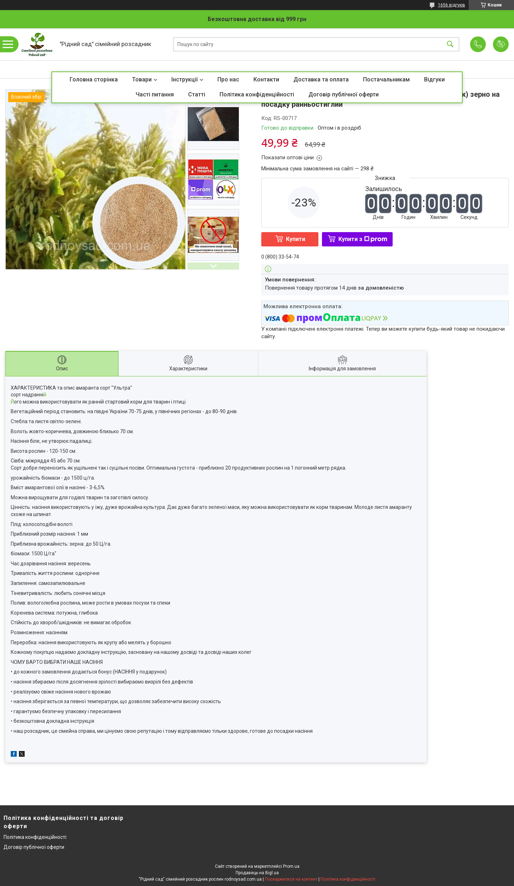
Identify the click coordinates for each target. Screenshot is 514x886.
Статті (196, 94)
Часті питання (155, 94)
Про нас (228, 79)
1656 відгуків (451, 4)
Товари (142, 79)
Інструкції (184, 79)
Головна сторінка (94, 79)
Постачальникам (386, 79)
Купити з (362, 239)
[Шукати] (450, 44)
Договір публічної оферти (343, 94)
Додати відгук (501, 44)
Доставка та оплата (321, 79)
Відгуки (434, 79)
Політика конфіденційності (257, 94)
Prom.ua (291, 866)
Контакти (266, 79)
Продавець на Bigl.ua (257, 872)
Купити (295, 239)
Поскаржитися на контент (291, 879)
